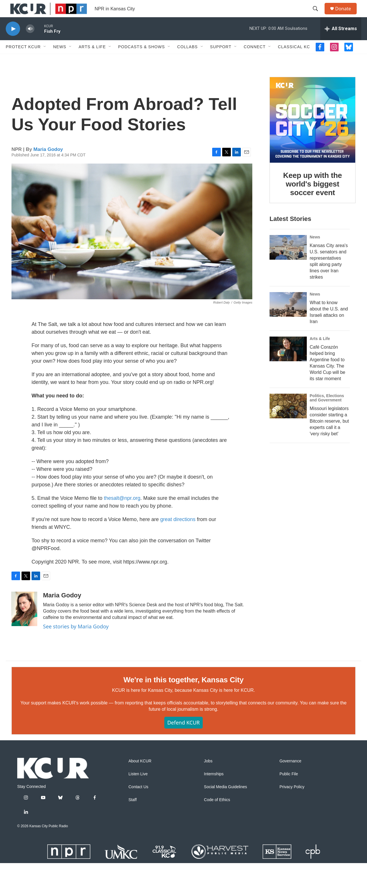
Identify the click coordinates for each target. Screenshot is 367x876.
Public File (289, 787)
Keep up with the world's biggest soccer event (312, 197)
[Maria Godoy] (24, 622)
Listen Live (138, 787)
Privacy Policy (292, 800)
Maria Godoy (48, 162)
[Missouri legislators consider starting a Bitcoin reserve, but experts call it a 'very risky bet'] (288, 419)
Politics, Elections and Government (327, 410)
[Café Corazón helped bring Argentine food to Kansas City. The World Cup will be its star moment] (288, 361)
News (59, 59)
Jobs (208, 774)
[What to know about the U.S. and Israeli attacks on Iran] (288, 317)
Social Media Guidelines (225, 800)
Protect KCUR (23, 59)
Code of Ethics (217, 813)
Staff (132, 813)
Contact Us (138, 800)
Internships (213, 787)
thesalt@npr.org (122, 511)
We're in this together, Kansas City (183, 692)
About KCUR (139, 774)
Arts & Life (92, 59)
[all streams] (340, 41)
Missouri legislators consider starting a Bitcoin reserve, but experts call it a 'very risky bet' (329, 434)
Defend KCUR (183, 735)
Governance (290, 774)
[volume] (30, 41)
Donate (347, 15)
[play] (12, 41)
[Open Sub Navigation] (45, 59)
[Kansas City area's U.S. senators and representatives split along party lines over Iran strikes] (288, 260)
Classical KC (294, 59)
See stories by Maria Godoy (76, 639)
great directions (178, 532)
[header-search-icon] (318, 15)
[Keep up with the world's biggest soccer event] (312, 133)
